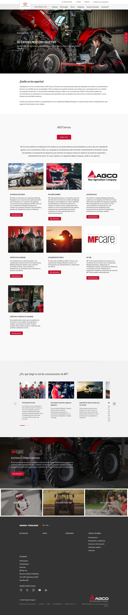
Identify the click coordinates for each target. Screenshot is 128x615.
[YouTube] (39, 590)
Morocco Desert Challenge (29, 574)
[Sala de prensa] (67, 2)
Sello (48, 604)
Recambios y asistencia (96, 541)
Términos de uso (70, 604)
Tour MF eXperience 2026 (29, 577)
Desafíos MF (24, 580)
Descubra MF (105, 7)
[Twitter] (27, 590)
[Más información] (16, 215)
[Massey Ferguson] (25, 5)
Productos (55, 7)
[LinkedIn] (45, 590)
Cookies (41, 604)
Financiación (92, 537)
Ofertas (73, 7)
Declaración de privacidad (28, 604)
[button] (22, 425)
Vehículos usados (94, 547)
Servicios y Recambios (93, 7)
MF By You (23, 570)
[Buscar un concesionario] (100, 2)
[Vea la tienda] (106, 502)
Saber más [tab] (64, 137)
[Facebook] (21, 590)
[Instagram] (33, 590)
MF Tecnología (64, 7)
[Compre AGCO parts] (22, 502)
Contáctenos (24, 564)
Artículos (91, 550)
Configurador (80, 7)
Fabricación (24, 561)
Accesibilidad (57, 604)
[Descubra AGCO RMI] (64, 502)
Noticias (23, 567)
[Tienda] (78, 2)
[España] (46, 525)
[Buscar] (87, 2)
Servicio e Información (96, 544)
